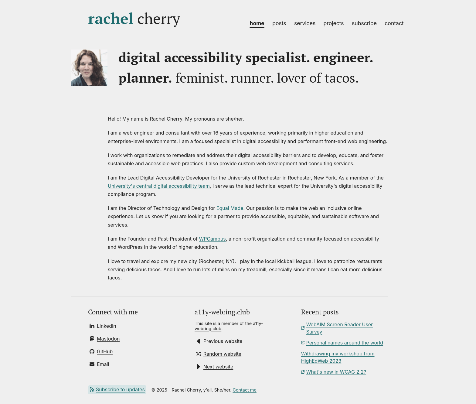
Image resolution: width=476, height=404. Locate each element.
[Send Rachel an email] (99, 364)
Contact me (244, 389)
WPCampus (212, 239)
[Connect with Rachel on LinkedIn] (103, 326)
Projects (334, 23)
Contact (394, 23)
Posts (279, 23)
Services (304, 23)
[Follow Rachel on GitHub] (101, 351)
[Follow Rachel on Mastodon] (104, 339)
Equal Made (229, 208)
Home (257, 23)
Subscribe (364, 23)
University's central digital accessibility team (159, 186)
